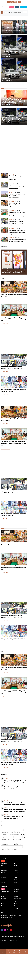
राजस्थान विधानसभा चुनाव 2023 (7, 915)
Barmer (2, 903)
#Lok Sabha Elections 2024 (8, 832)
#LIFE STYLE (19, 844)
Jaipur (3, 889)
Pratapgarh (3, 898)
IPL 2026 (11, 6)
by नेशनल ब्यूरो (11, 201)
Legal (2, 879)
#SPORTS (20, 846)
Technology (3, 877)
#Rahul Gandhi (13, 846)
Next (26, 12)
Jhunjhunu (16, 889)
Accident (16, 868)
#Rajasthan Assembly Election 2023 (15, 829)
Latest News (23, 6)
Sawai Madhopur (5, 891)
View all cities (10, 936)
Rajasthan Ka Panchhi (13, 940)
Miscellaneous (7, 801)
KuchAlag (3, 875)
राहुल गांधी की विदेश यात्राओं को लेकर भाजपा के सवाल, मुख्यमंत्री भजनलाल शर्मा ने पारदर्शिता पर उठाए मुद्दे (14, 12)
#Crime (15, 849)
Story (24, 936)
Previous (24, 12)
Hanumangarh (17, 898)
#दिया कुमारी (14, 844)
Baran (15, 903)
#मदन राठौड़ (11, 837)
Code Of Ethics (4, 936)
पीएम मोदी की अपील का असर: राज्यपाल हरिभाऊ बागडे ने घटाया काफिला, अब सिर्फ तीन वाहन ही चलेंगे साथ (17, 186)
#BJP (24, 837)
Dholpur (3, 894)
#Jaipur (3, 829)
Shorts (3, 861)
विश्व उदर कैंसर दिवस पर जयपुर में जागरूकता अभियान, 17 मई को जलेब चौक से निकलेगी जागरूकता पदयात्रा (17, 177)
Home (6, 6)
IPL (14, 863)
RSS (1, 938)
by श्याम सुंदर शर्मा (5, 32)
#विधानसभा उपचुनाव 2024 (14, 834)
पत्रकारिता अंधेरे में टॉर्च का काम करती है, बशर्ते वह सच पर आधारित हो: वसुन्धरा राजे (17, 240)
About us (8, 935)
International (17, 872)
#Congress (19, 839)
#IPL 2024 (10, 849)
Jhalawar (16, 896)
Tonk (2, 908)
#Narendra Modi (18, 837)
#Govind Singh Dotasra (13, 842)
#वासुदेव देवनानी (4, 837)
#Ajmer (22, 834)
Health (6, 785)
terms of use (13, 935)
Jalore (15, 894)
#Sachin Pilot (5, 846)
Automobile (16, 875)
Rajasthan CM (7, 778)
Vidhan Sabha (4, 872)
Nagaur (15, 901)
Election (3, 882)
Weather (16, 865)
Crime (17, 6)
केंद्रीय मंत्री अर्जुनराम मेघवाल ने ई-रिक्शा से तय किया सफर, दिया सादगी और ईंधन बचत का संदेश (13, 390)
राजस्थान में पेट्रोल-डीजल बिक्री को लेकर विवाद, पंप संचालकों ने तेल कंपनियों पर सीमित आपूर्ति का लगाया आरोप (13, 53)
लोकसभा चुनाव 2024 (18, 915)
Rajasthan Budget (18, 861)
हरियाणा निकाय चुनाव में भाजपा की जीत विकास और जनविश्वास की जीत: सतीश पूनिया (16, 205)
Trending (3, 868)
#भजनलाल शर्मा (18, 832)
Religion (16, 870)
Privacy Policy (19, 935)
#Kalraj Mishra (5, 834)
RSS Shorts (5, 938)
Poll (2, 865)
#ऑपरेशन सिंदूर (4, 849)
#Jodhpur (4, 842)
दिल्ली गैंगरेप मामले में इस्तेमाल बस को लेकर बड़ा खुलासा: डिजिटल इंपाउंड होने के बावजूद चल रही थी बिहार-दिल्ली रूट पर (17, 232)
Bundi (2, 896)
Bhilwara (16, 891)
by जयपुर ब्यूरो (4, 56)
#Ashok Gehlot (11, 839)
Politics (6, 814)
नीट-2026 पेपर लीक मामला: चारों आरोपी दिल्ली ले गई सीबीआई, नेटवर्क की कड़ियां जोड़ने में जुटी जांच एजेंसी (17, 195)
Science (15, 877)
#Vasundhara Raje (6, 844)
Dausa (2, 905)
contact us (3, 935)
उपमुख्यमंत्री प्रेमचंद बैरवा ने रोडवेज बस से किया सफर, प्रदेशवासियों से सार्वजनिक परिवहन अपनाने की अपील (16, 223)
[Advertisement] (14, 138)
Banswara (16, 905)
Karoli (2, 901)
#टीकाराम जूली (4, 839)
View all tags (16, 936)
